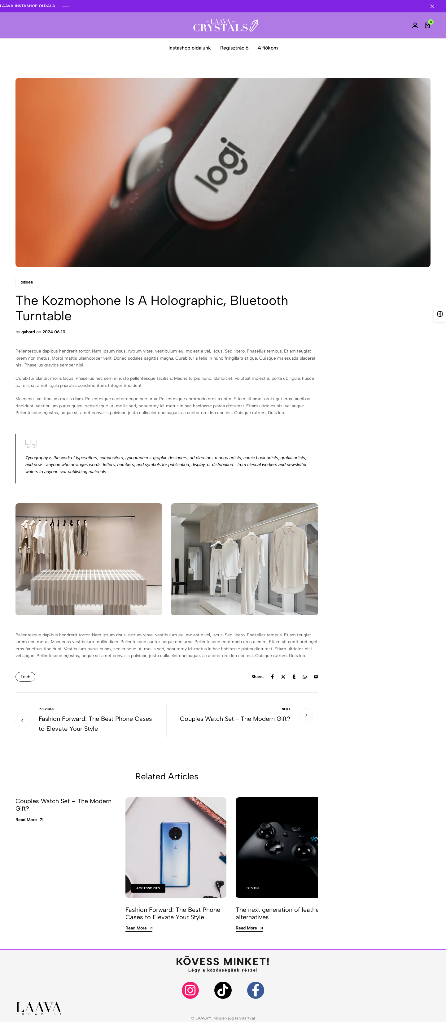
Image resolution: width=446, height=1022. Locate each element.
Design (27, 282)
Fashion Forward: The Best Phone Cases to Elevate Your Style (172, 913)
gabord (28, 332)
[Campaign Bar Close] (435, 6)
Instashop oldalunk (189, 48)
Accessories (148, 888)
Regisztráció (234, 48)
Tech (25, 676)
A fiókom (268, 48)
